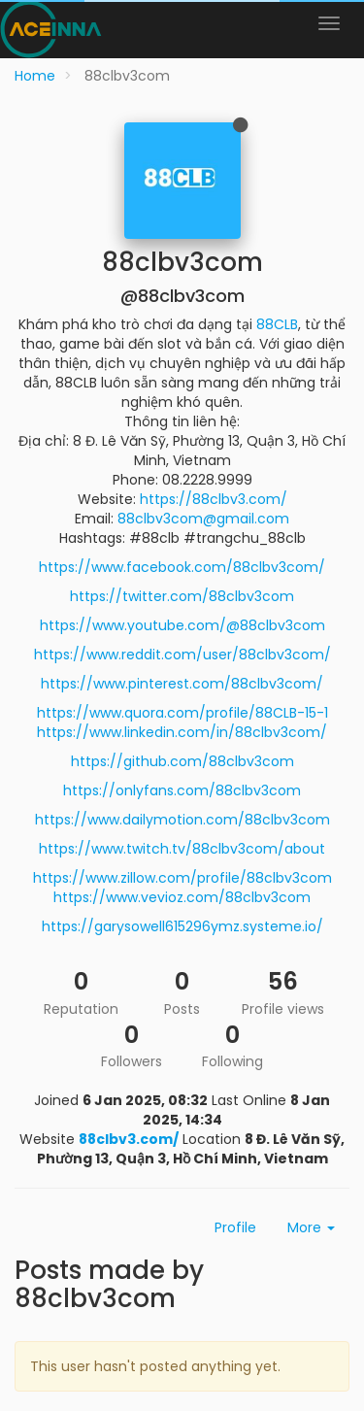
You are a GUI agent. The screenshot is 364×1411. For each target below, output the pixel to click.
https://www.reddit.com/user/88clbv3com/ (182, 654)
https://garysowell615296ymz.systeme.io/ (182, 926)
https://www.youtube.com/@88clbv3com (182, 625)
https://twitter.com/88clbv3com (182, 596)
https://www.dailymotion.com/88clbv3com (182, 819)
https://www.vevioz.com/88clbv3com (182, 897)
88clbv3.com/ (129, 1139)
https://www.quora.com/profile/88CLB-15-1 (182, 712)
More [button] (311, 1227)
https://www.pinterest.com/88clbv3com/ (182, 683)
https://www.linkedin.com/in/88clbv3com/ (182, 732)
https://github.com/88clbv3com (182, 761)
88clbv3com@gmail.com (203, 518)
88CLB (277, 324)
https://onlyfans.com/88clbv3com (182, 790)
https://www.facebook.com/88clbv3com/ (182, 567)
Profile (235, 1227)
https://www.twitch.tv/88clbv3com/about (182, 848)
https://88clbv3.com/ (213, 499)
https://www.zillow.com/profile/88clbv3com (182, 878)
